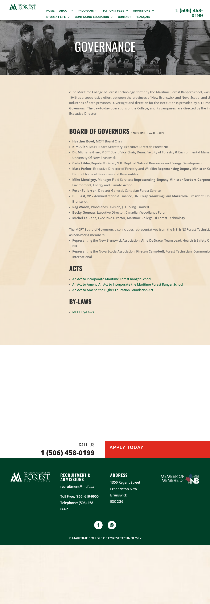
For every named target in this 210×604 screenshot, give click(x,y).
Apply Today (127, 448)
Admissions (141, 10)
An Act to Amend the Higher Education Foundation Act (112, 290)
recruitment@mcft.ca (77, 486)
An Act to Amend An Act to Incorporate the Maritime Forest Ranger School (127, 284)
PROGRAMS (86, 10)
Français (143, 17)
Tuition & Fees (113, 10)
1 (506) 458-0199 (189, 13)
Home (50, 10)
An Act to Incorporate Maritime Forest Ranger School (111, 279)
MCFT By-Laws (83, 312)
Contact (124, 17)
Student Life (56, 17)
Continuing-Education (92, 17)
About (64, 10)
